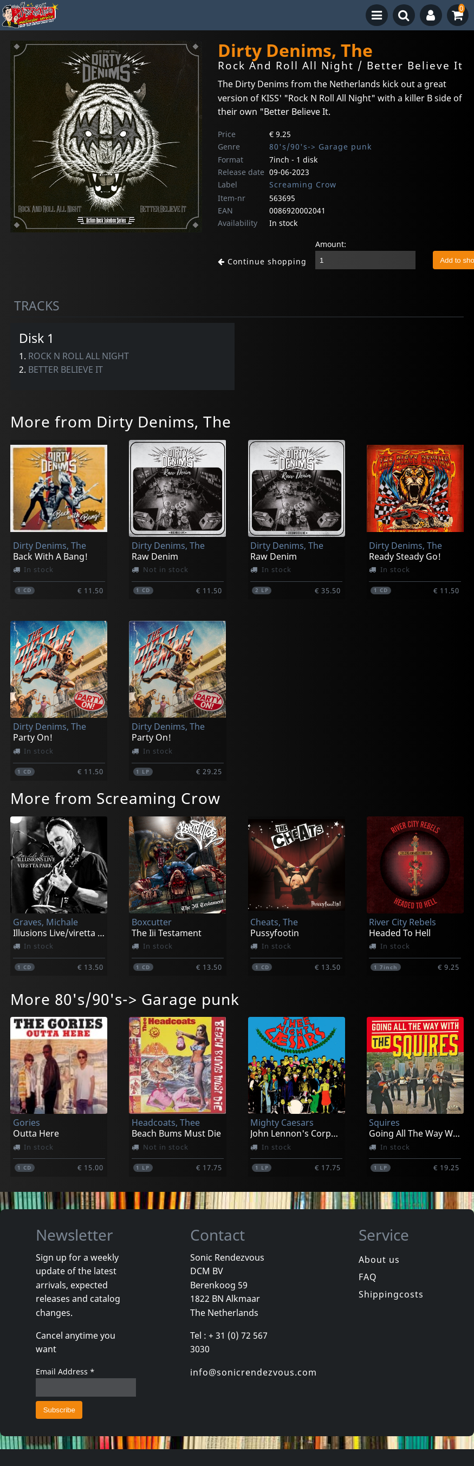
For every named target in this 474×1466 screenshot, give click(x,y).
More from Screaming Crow (115, 798)
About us (379, 1260)
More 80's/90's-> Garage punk (124, 999)
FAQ (368, 1277)
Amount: (322, 244)
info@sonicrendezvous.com (253, 1372)
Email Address (65, 1371)
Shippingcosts (391, 1294)
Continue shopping (258, 260)
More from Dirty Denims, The (120, 421)
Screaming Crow (302, 184)
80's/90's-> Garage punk (320, 146)
